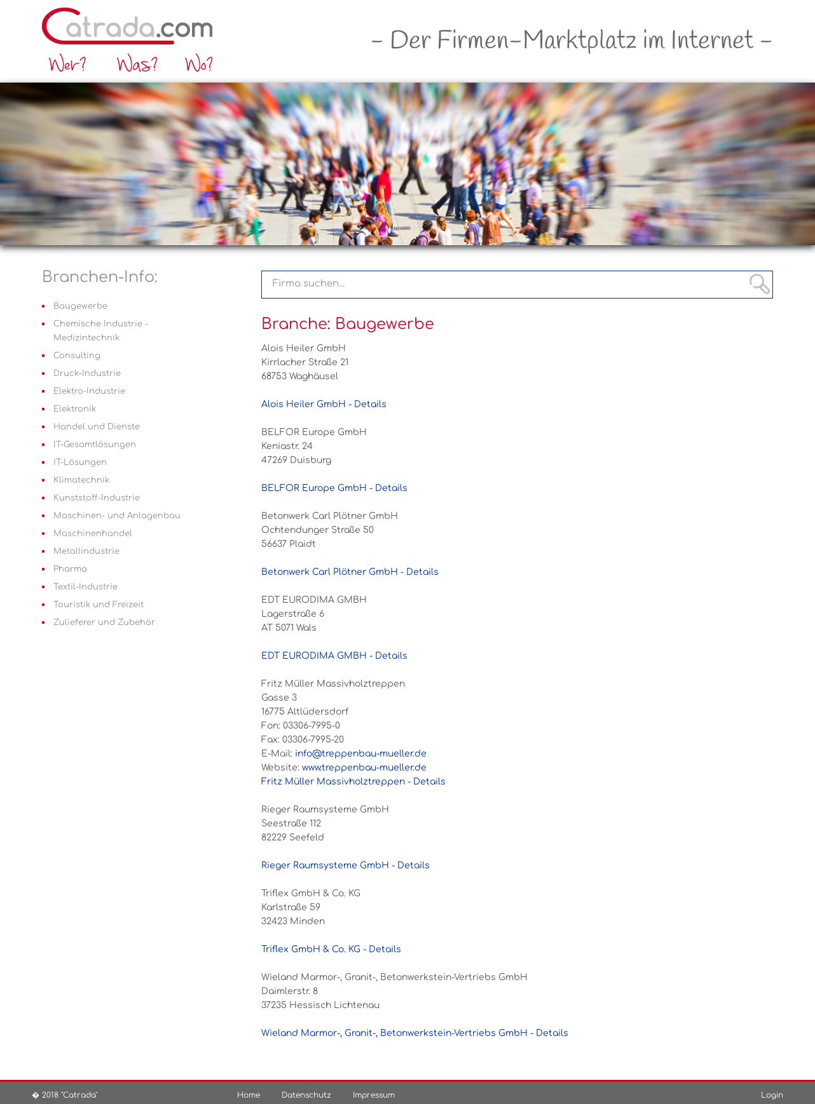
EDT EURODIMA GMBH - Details (334, 656)
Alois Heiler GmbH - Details (324, 404)
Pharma (70, 569)
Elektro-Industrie (89, 391)
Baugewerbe (80, 306)
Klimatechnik (81, 480)
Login (772, 1095)
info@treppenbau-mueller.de (361, 753)
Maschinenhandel (92, 533)
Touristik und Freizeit (98, 604)
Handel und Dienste (96, 426)
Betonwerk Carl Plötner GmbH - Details (350, 572)
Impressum (374, 1095)
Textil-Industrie (85, 586)
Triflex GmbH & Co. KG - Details (331, 949)
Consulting (76, 355)
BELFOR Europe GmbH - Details (334, 488)
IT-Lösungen (80, 462)
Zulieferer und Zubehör (104, 622)
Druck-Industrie (87, 373)
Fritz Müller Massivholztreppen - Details (353, 781)
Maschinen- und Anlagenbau (117, 515)
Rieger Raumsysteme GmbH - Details (345, 865)
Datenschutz (306, 1095)
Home (248, 1095)
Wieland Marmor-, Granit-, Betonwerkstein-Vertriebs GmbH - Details (414, 1033)
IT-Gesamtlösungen (94, 444)
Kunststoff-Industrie (96, 498)
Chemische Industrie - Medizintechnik (100, 331)
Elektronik (74, 409)
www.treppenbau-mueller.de (364, 767)
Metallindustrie (86, 551)
